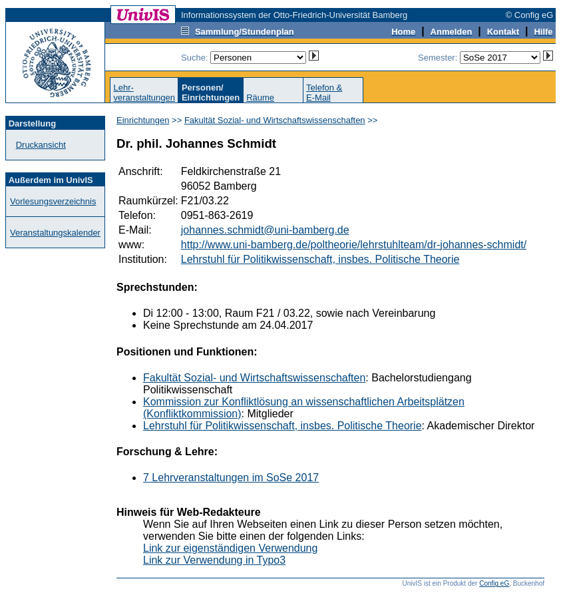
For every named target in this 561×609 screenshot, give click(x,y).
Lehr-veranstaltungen (144, 92)
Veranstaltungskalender (55, 233)
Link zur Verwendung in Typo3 (214, 560)
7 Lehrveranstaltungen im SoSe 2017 (231, 477)
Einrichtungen (143, 120)
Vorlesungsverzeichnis (53, 201)
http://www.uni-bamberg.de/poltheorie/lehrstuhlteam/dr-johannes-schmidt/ (353, 244)
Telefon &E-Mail (324, 92)
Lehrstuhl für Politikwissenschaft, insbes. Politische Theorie (320, 259)
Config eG (494, 583)
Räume (260, 97)
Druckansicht (41, 145)
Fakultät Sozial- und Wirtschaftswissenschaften (274, 120)
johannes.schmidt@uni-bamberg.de (265, 230)
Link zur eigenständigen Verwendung (230, 548)
